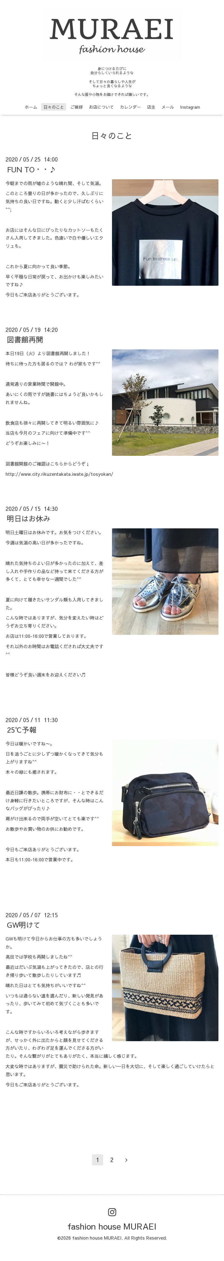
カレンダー (130, 107)
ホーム (31, 107)
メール (167, 107)
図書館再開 (25, 339)
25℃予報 (21, 730)
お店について (101, 107)
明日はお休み (28, 518)
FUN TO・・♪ (31, 169)
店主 (151, 107)
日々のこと (53, 107)
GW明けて (24, 925)
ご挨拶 (76, 107)
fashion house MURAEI (112, 1226)
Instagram (190, 107)
